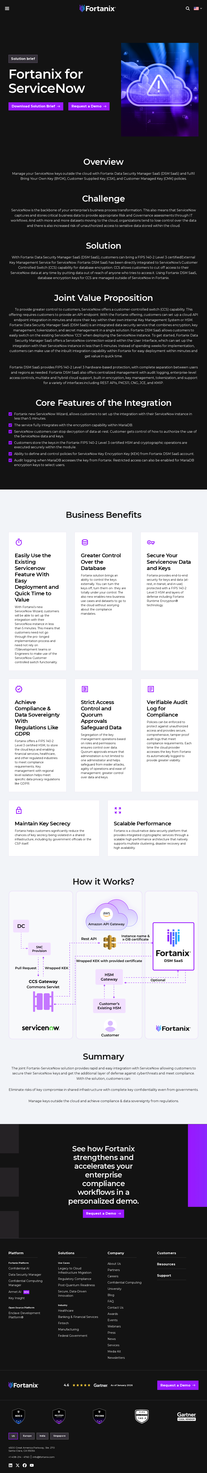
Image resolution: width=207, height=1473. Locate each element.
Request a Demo (85, 106)
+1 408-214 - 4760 (19, 1456)
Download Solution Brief (33, 106)
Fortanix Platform (18, 1263)
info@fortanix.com (44, 1456)
